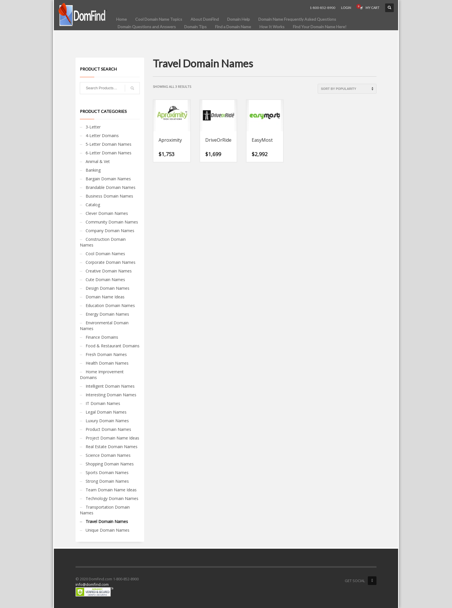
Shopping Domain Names (110, 464)
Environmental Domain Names (104, 325)
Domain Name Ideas (105, 297)
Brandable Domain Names (110, 187)
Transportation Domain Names (105, 510)
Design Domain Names (107, 288)
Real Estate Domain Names (112, 446)
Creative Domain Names (109, 271)
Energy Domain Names (107, 314)
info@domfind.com (92, 584)
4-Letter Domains (102, 135)
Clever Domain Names (107, 213)
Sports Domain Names (107, 472)
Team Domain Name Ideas (111, 490)
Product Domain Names (108, 429)
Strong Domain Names (107, 481)
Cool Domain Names (105, 253)
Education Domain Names (110, 305)
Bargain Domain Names (108, 178)
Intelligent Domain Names (110, 386)
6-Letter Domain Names (108, 153)
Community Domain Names (112, 222)
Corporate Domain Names (110, 262)
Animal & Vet (98, 161)
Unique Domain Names (107, 530)
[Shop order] (347, 89)
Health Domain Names (107, 363)
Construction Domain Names (103, 242)
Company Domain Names (110, 230)
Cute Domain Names (105, 279)
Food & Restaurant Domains (113, 345)
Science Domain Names (108, 455)
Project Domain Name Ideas (112, 438)
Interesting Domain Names (111, 394)
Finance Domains (102, 337)
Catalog (93, 204)
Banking (93, 170)
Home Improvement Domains (102, 374)
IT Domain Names (103, 403)
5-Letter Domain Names (108, 144)
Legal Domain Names (106, 412)
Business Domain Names (109, 196)
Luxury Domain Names (107, 420)
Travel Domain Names (107, 521)
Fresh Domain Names (106, 354)
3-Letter (93, 127)
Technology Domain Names (112, 498)
